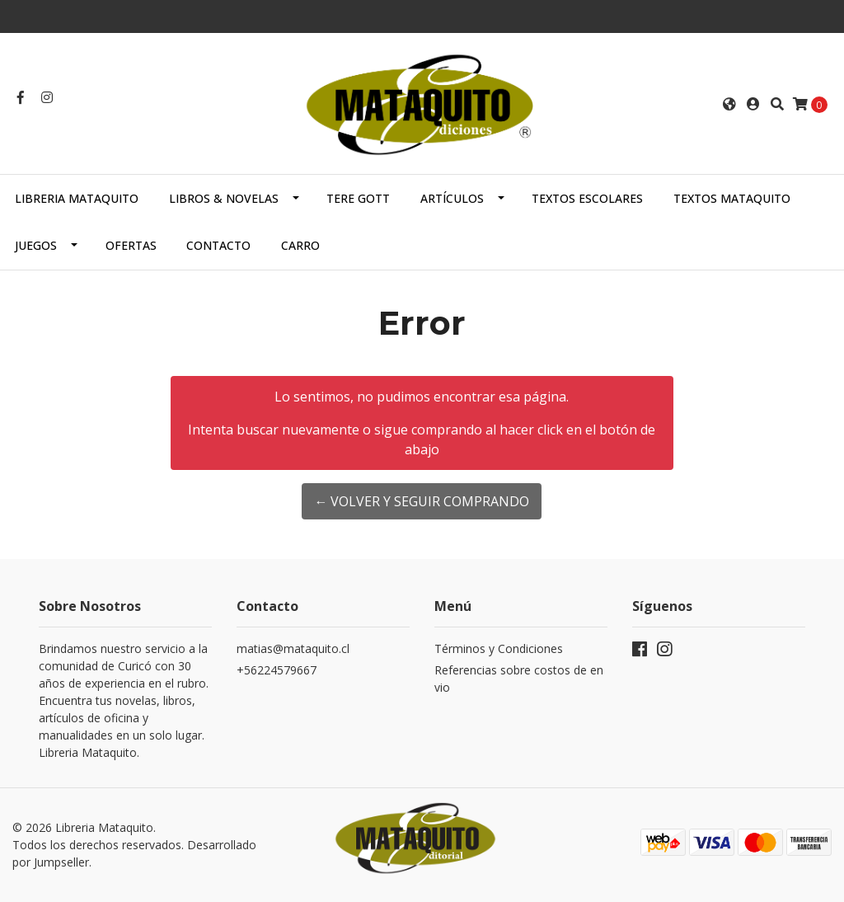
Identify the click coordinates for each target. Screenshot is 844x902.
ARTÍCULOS (452, 198)
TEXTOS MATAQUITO (731, 198)
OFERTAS (131, 245)
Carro (300, 245)
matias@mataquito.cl (293, 648)
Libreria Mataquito (76, 198)
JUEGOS (36, 245)
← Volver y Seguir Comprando (421, 501)
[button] (729, 104)
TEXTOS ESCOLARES (587, 198)
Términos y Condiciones (498, 648)
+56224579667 (276, 670)
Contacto (218, 245)
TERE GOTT (358, 198)
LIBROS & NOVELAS (224, 198)
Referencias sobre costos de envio (518, 678)
